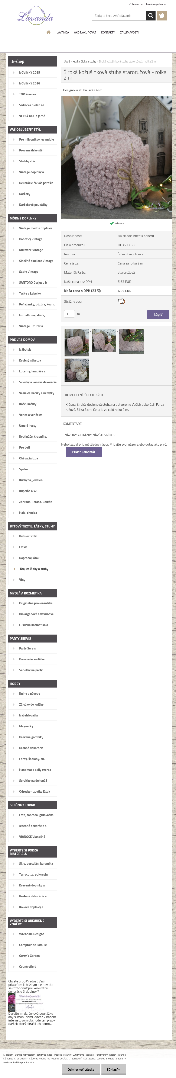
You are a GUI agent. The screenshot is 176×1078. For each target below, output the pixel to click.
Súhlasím (113, 1069)
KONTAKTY (108, 32)
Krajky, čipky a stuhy (84, 61)
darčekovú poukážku (38, 1013)
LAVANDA (63, 32)
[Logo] (35, 15)
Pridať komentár (83, 451)
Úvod (67, 61)
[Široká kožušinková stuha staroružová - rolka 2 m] (116, 97)
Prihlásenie (136, 4)
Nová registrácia (156, 4)
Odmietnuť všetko (81, 1069)
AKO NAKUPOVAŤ (85, 32)
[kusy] (69, 314)
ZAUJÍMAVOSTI (129, 32)
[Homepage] (48, 32)
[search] (151, 15)
